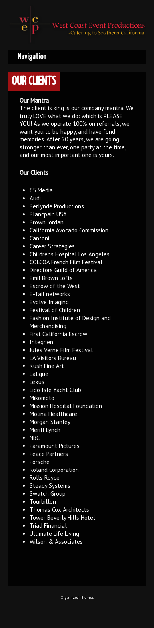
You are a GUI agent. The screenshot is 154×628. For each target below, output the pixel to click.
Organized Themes (77, 597)
